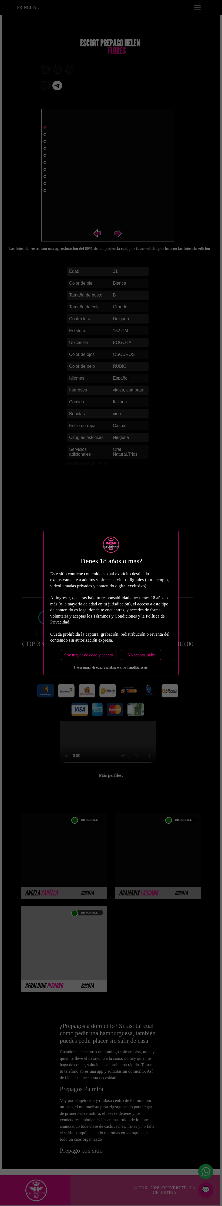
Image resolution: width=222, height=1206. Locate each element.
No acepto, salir (141, 654)
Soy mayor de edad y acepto (88, 654)
